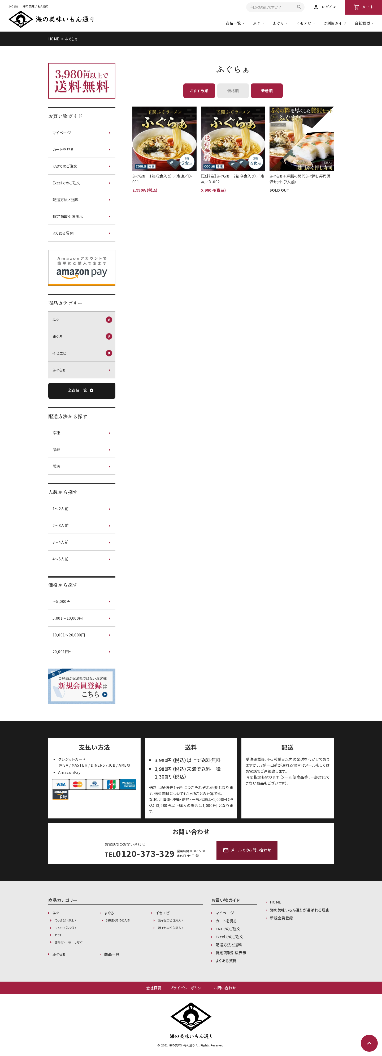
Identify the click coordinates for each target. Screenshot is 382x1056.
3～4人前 (60, 542)
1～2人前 (60, 508)
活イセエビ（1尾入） (170, 920)
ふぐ (257, 23)
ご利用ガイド (334, 23)
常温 (56, 466)
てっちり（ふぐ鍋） (65, 928)
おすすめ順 (199, 90)
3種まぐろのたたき (118, 920)
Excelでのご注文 (66, 182)
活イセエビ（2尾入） (170, 928)
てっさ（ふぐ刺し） (65, 920)
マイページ (62, 132)
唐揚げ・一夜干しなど (69, 942)
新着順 (267, 90)
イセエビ (303, 23)
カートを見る (63, 149)
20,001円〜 (63, 651)
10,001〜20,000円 (69, 634)
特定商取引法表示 (68, 216)
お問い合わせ (225, 987)
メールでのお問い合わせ (247, 850)
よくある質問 (63, 233)
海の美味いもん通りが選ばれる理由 (299, 910)
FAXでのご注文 (65, 166)
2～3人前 (60, 525)
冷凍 (56, 432)
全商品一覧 (80, 390)
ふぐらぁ (71, 38)
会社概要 (154, 987)
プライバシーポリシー (187, 987)
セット (58, 935)
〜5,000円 (61, 601)
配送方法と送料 (66, 199)
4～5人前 (60, 558)
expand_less (369, 1043)
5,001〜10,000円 (68, 618)
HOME (53, 38)
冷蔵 (56, 449)
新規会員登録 (281, 917)
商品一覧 (111, 954)
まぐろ (278, 23)
